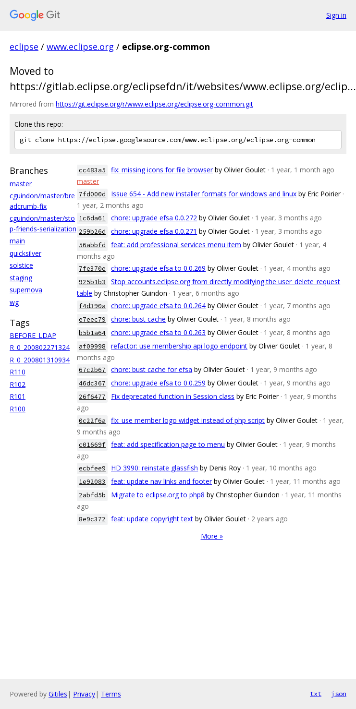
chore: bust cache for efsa (151, 369)
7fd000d (92, 194)
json (338, 693)
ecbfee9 (92, 468)
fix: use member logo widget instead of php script (188, 420)
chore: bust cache (138, 319)
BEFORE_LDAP (33, 335)
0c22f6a (92, 421)
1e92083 (92, 482)
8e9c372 (92, 519)
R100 (17, 408)
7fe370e (92, 268)
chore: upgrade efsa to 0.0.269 (158, 268)
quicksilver (25, 253)
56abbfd (92, 245)
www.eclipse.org (80, 46)
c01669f (92, 445)
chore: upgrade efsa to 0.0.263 (158, 332)
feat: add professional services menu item (176, 244)
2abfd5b (92, 495)
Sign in (336, 15)
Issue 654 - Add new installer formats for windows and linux (203, 193)
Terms (111, 693)
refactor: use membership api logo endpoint (179, 345)
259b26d (92, 232)
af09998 (92, 346)
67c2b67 (92, 370)
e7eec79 (92, 319)
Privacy (84, 693)
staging (21, 277)
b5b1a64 (92, 333)
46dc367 (92, 383)
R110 (17, 371)
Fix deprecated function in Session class (172, 396)
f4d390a (92, 306)
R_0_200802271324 (40, 347)
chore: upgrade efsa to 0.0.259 (158, 382)
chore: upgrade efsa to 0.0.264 (158, 305)
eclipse (24, 46)
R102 (17, 384)
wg (14, 302)
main (17, 240)
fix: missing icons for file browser (162, 169)
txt (315, 693)
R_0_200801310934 (40, 359)
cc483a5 (92, 170)
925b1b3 (92, 282)
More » (212, 536)
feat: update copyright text (152, 518)
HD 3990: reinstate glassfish (154, 467)
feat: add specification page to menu (168, 444)
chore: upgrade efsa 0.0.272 (154, 217)
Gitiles (58, 693)
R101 (17, 396)
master (21, 183)
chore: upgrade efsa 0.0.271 (154, 231)
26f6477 (92, 397)
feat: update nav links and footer (161, 481)
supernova (26, 289)
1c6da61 (92, 218)
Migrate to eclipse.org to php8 (158, 494)
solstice (21, 265)
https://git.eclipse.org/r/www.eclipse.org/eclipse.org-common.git (154, 103)
